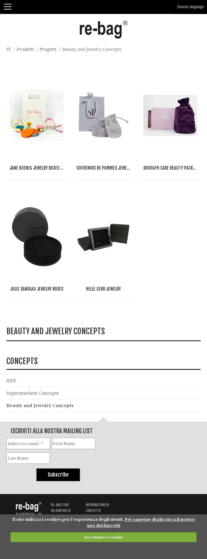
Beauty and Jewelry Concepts (40, 405)
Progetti (47, 49)
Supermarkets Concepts (32, 393)
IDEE (11, 381)
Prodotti (25, 49)
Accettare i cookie (103, 537)
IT (8, 49)
